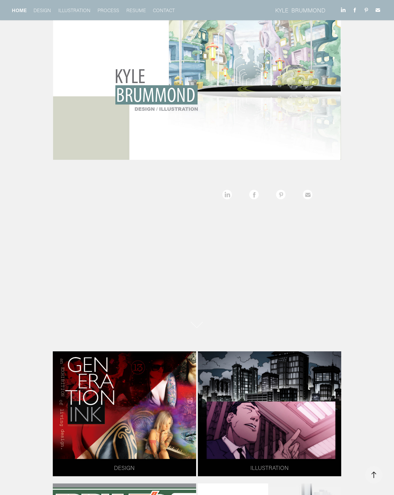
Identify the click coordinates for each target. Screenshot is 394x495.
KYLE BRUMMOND (300, 10)
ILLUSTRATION (74, 10)
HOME (19, 10)
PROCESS (108, 10)
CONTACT (164, 10)
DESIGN (42, 10)
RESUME (136, 10)
